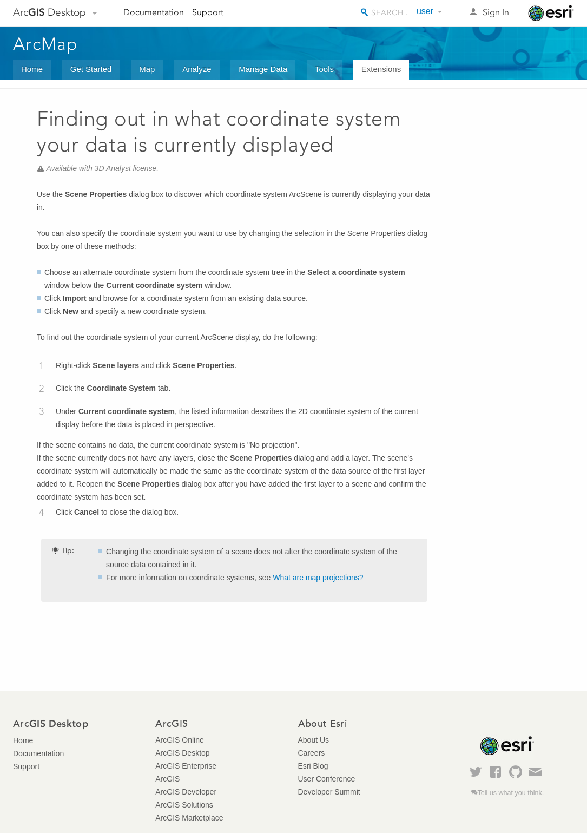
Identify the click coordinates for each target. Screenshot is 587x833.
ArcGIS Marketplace (189, 818)
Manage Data (263, 69)
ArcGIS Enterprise (185, 766)
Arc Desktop (49, 12)
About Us (313, 740)
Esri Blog (313, 766)
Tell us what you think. (511, 793)
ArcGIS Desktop (182, 753)
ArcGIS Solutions (184, 805)
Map (147, 69)
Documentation (153, 12)
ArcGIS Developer (185, 792)
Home (32, 69)
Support (207, 12)
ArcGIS (167, 779)
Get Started (91, 69)
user (425, 11)
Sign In (496, 12)
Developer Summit (329, 792)
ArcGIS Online (179, 740)
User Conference (326, 779)
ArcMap (45, 44)
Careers (311, 753)
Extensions (381, 69)
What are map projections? (318, 577)
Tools (324, 69)
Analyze (196, 69)
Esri (551, 13)
